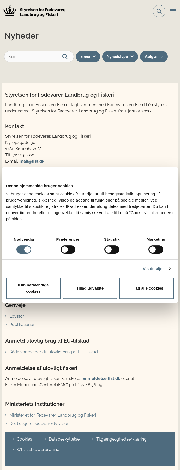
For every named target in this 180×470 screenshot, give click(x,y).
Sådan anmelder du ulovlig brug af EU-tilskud (53, 351)
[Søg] (39, 56)
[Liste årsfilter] (154, 56)
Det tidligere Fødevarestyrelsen (39, 423)
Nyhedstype (117, 56)
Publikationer (21, 324)
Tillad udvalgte (90, 288)
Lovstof (16, 316)
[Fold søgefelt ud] (159, 11)
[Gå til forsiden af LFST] (33, 11)
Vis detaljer (153, 268)
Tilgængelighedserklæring (121, 439)
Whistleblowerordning (38, 449)
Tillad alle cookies (146, 288)
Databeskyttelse (64, 439)
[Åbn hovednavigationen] (175, 11)
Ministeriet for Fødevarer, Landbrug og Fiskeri (52, 415)
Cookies (24, 439)
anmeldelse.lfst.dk (101, 378)
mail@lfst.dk (32, 161)
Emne (85, 56)
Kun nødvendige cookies (33, 288)
